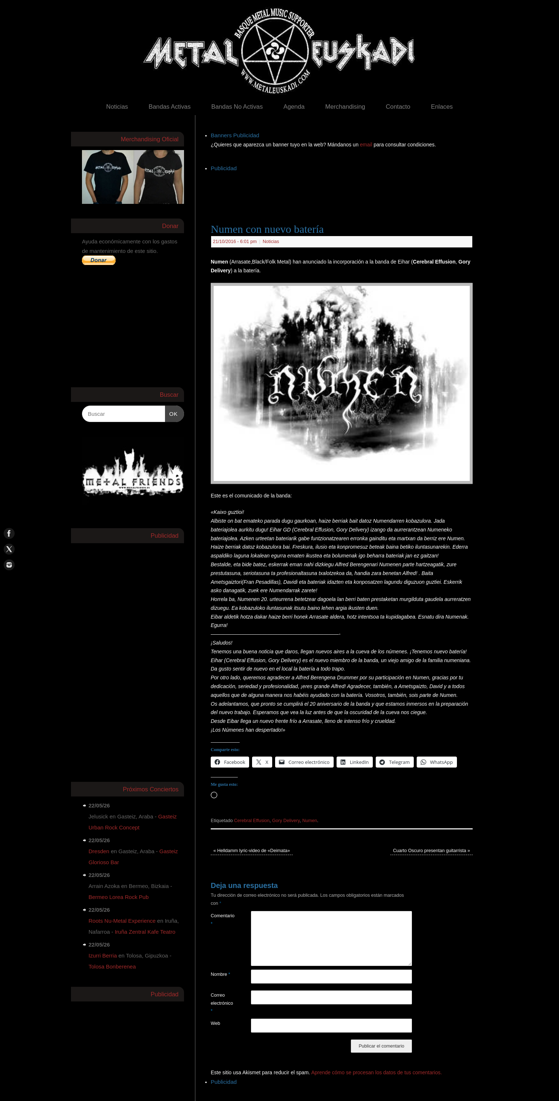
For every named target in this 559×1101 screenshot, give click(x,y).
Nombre (220, 974)
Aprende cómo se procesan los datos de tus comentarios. (376, 1072)
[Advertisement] (344, 189)
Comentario (221, 919)
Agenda (294, 106)
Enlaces (442, 106)
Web (215, 1023)
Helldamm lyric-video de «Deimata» (251, 850)
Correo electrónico (221, 1003)
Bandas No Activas (237, 106)
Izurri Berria (103, 955)
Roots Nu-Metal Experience (122, 921)
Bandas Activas (170, 106)
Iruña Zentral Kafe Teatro (145, 932)
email (367, 145)
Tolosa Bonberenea (112, 966)
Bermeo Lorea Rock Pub (119, 897)
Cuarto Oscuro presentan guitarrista (431, 850)
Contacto (398, 106)
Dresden (99, 851)
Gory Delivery (286, 820)
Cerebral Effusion (252, 820)
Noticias (117, 106)
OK (171, 413)
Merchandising (345, 106)
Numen (309, 820)
